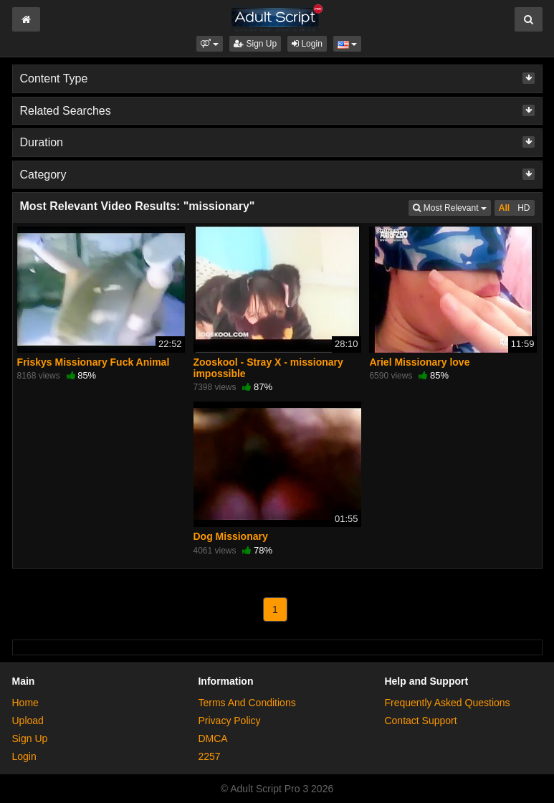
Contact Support (420, 720)
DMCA (212, 738)
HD (523, 208)
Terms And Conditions (246, 702)
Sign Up (255, 44)
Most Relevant (451, 207)
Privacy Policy (229, 720)
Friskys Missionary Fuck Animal (93, 362)
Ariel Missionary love (419, 362)
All (504, 208)
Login (307, 44)
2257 (209, 756)
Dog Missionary (231, 536)
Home (25, 702)
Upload (28, 720)
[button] (209, 44)
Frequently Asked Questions (447, 702)
